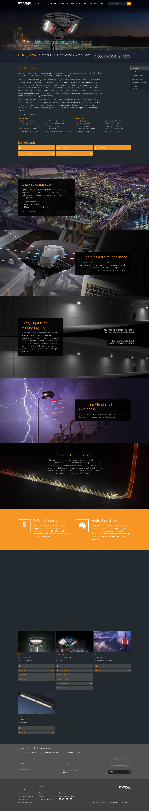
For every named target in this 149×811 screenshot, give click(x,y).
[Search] (129, 3)
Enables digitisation (138, 72)
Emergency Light (137, 79)
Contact (102, 3)
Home (37, 3)
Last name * (68, 763)
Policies (41, 796)
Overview (135, 68)
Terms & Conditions (45, 799)
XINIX (20, 716)
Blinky (96, 654)
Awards (41, 790)
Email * (21, 757)
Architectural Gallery (24, 799)
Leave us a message (65, 790)
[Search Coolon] (117, 3)
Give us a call (63, 793)
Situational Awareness (139, 83)
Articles (93, 3)
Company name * (24, 769)
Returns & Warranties (25, 802)
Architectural (63, 3)
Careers (41, 793)
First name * (22, 763)
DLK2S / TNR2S (61, 654)
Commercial (75, 3)
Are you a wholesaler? (85, 772)
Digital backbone (137, 75)
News (85, 3)
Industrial (53, 3)
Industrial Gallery (23, 793)
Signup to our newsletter (67, 796)
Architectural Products (25, 796)
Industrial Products (24, 790)
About (44, 3)
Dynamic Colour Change (137, 87)
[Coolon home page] (24, 3)
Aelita (20, 654)
